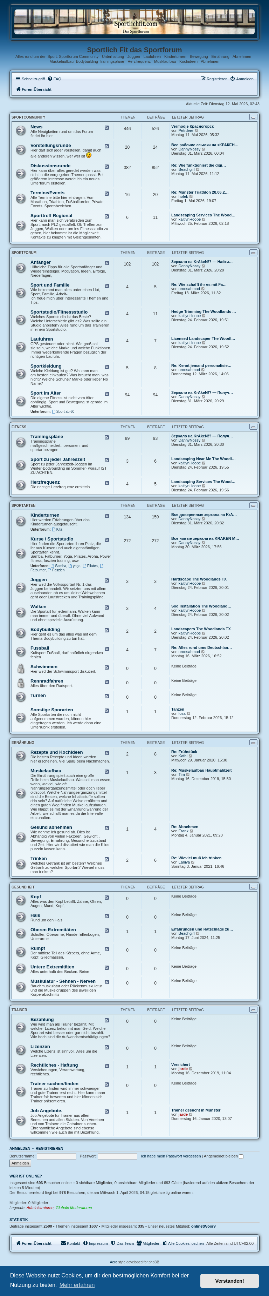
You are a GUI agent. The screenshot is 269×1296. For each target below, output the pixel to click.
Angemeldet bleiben (223, 1156)
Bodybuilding (45, 629)
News (36, 126)
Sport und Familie (49, 285)
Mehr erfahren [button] (77, 1285)
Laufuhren (41, 339)
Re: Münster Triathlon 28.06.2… (200, 192)
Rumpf (37, 948)
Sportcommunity (28, 117)
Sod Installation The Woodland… (201, 606)
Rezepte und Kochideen (56, 752)
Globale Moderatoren (74, 1208)
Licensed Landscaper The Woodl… (203, 338)
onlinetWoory (203, 1226)
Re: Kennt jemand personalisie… (201, 365)
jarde (183, 1069)
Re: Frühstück (184, 752)
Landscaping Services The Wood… (203, 215)
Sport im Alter (45, 393)
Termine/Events (47, 192)
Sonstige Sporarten (51, 709)
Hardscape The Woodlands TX (199, 579)
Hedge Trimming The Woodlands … (203, 311)
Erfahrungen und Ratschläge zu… (202, 929)
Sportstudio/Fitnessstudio (59, 312)
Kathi (183, 756)
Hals (35, 915)
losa (182, 713)
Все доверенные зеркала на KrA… (204, 514)
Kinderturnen (45, 515)
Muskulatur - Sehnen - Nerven (63, 981)
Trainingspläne (46, 436)
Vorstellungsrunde (50, 145)
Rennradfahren (46, 681)
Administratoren (40, 1208)
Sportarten (23, 506)
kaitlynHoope (190, 219)
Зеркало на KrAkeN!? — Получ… (202, 392)
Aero (113, 1262)
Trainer (19, 1010)
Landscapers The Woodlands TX (201, 629)
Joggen (38, 579)
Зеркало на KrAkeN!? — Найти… (202, 262)
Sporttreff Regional (51, 215)
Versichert (180, 1064)
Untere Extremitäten (52, 966)
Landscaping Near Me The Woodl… (203, 459)
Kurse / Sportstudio (51, 539)
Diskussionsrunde (50, 165)
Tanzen (177, 709)
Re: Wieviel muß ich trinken (196, 858)
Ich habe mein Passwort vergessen (171, 1156)
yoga (74, 566)
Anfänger (40, 262)
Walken (38, 606)
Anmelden (19, 1148)
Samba (59, 566)
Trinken (38, 858)
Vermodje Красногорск (192, 126)
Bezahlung (42, 1019)
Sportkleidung (46, 366)
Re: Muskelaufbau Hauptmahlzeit (201, 770)
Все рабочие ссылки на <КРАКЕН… (205, 145)
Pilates (90, 566)
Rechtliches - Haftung (54, 1065)
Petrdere (186, 130)
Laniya (184, 862)
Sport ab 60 (63, 412)
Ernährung (23, 743)
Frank (183, 831)
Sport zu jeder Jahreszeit (57, 459)
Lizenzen (40, 1046)
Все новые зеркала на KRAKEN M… (205, 538)
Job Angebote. (46, 1110)
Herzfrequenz (45, 482)
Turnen (38, 695)
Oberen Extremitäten (53, 929)
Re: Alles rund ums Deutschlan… (201, 647)
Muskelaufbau (45, 770)
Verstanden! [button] (229, 1281)
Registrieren (49, 1148)
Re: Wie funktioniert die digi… (198, 165)
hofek (183, 196)
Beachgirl (187, 169)
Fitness (19, 427)
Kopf (35, 896)
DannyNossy (189, 149)
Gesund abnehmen (51, 827)
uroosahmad (189, 289)
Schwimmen (43, 666)
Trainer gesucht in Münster (196, 1110)
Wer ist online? (25, 1176)
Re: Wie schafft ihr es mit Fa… (199, 284)
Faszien (56, 570)
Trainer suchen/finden (54, 1083)
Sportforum (24, 253)
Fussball (39, 648)
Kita (57, 529)
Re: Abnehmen (184, 827)
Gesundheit (23, 887)
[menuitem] (54, 79)
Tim (182, 774)
